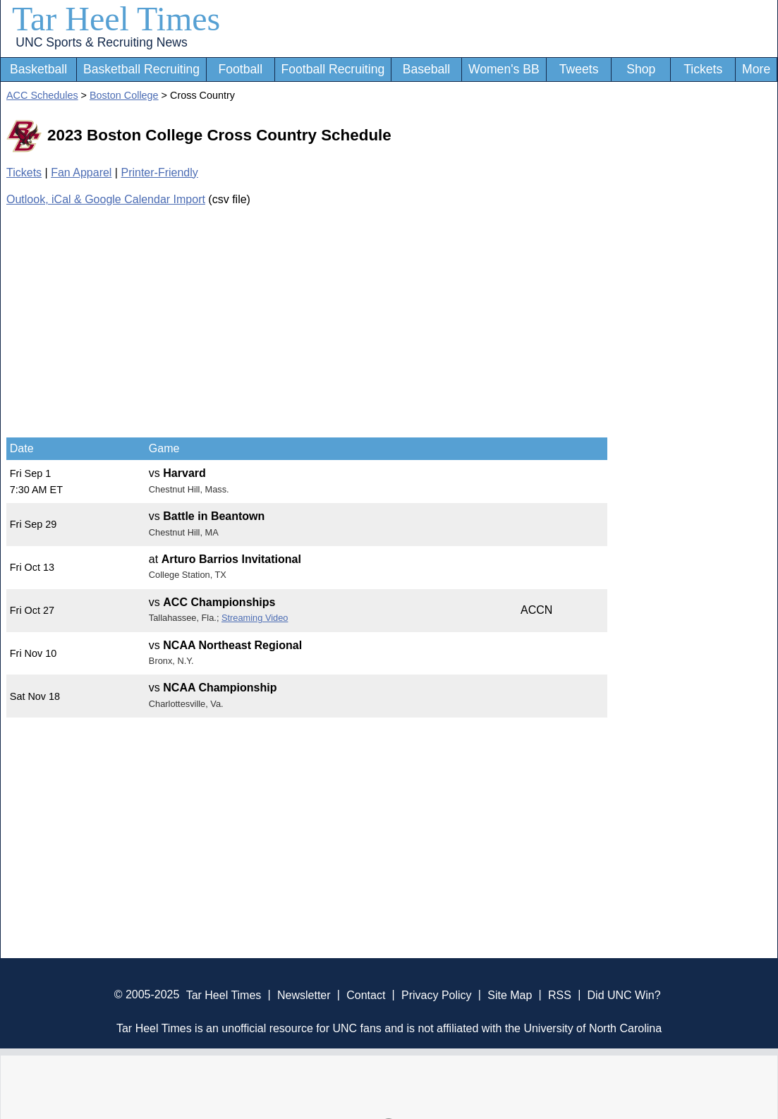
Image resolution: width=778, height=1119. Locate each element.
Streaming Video (254, 617)
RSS (559, 994)
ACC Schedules (42, 95)
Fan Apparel (81, 173)
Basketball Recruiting (141, 69)
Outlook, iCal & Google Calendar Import (105, 199)
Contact (365, 994)
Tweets (579, 69)
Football (241, 69)
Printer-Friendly (159, 173)
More (756, 69)
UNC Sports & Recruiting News (101, 42)
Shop (640, 69)
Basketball (38, 69)
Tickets (702, 69)
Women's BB (504, 69)
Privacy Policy (436, 994)
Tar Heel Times (116, 18)
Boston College (124, 95)
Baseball (427, 69)
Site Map (509, 994)
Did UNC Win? (624, 994)
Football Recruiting (333, 69)
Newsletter (304, 994)
